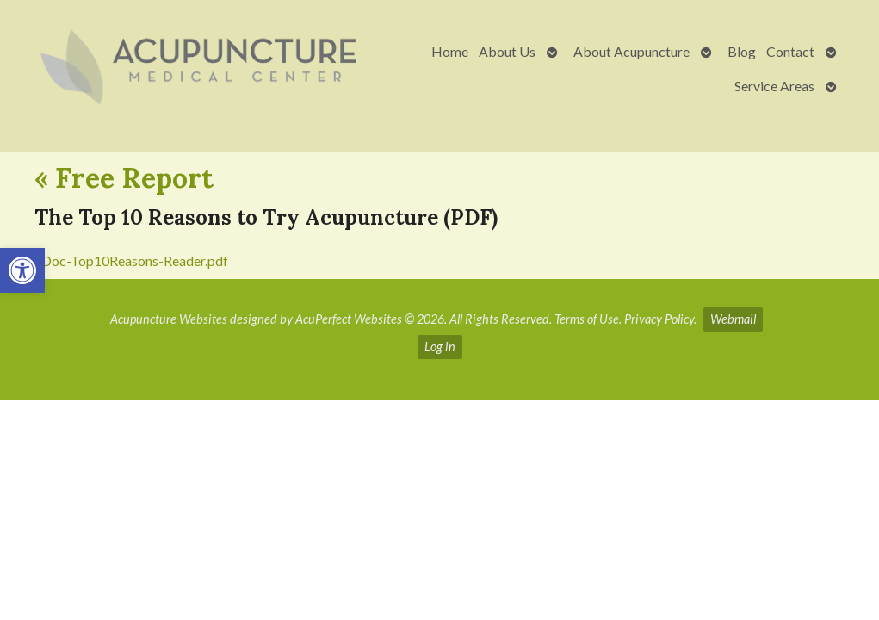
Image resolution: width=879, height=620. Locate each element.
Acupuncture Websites (168, 319)
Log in (439, 346)
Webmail (733, 319)
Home (449, 51)
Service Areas (774, 86)
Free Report (124, 177)
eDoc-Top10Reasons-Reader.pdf (131, 260)
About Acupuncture (631, 51)
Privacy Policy (659, 319)
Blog (741, 51)
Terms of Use (586, 319)
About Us (507, 51)
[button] (22, 270)
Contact (790, 51)
